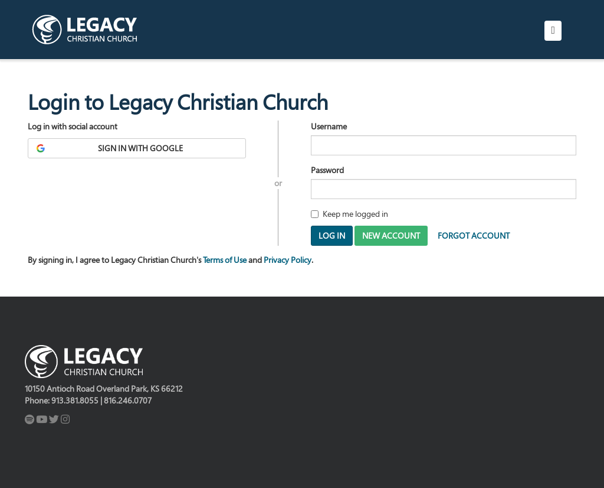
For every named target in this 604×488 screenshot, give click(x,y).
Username (329, 126)
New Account (391, 235)
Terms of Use (225, 259)
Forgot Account (474, 235)
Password (327, 169)
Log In (332, 235)
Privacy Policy (287, 259)
